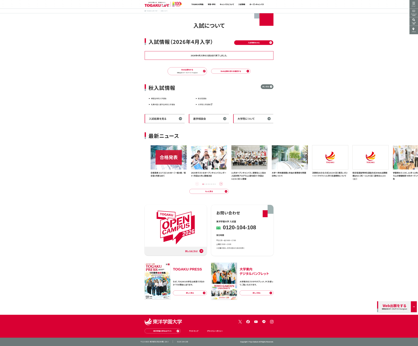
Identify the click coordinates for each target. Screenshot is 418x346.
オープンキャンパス (256, 4)
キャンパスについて (227, 4)
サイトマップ (193, 331)
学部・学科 (211, 4)
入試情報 (241, 4)
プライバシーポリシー (215, 331)
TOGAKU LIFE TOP (151, 11)
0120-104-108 (182, 341)
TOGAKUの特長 (197, 4)
